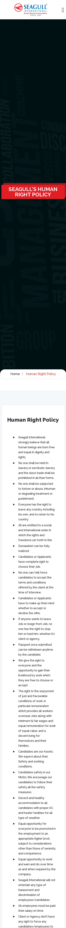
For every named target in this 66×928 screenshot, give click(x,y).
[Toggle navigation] (63, 9)
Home (15, 374)
